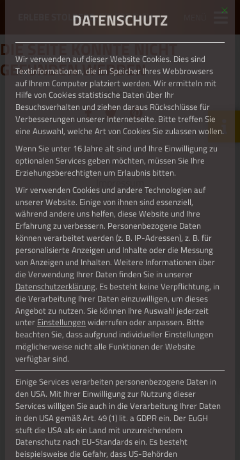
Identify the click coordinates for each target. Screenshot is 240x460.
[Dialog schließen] (224, 10)
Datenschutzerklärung (55, 286)
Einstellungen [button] (61, 322)
